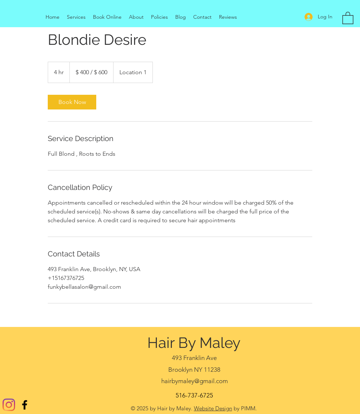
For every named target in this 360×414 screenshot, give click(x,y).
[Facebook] (24, 405)
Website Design (213, 408)
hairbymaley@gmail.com (194, 381)
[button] (347, 17)
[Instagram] (9, 405)
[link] (72, 102)
